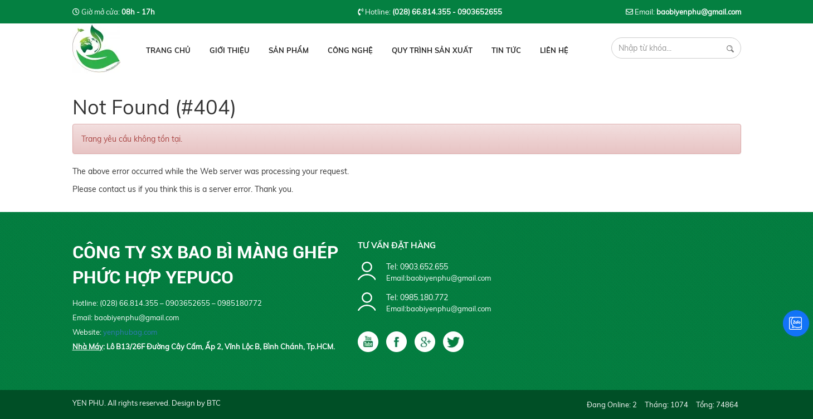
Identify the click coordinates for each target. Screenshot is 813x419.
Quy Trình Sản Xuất (432, 50)
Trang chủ (168, 50)
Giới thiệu (230, 50)
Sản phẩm (289, 50)
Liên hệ (554, 50)
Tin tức (506, 50)
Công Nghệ (350, 50)
